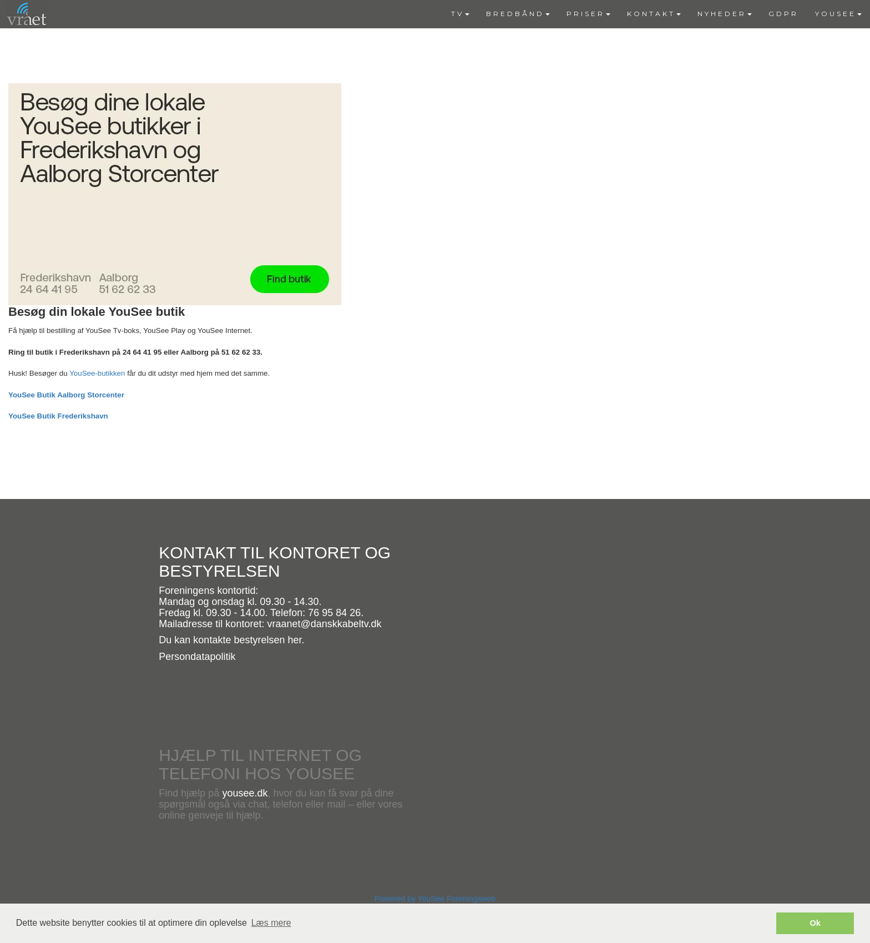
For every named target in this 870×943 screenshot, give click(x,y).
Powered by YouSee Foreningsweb (435, 898)
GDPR (783, 13)
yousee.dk (244, 793)
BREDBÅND (518, 13)
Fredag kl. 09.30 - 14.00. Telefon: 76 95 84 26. (261, 612)
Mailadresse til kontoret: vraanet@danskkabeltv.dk (270, 623)
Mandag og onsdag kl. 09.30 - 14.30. (240, 601)
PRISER (588, 13)
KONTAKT (654, 13)
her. (295, 640)
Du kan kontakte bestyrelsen (223, 640)
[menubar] (656, 14)
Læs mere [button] (271, 922)
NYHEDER (724, 13)
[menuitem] (460, 14)
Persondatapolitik (197, 656)
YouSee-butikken (97, 373)
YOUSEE (838, 13)
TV (460, 13)
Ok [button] (815, 923)
